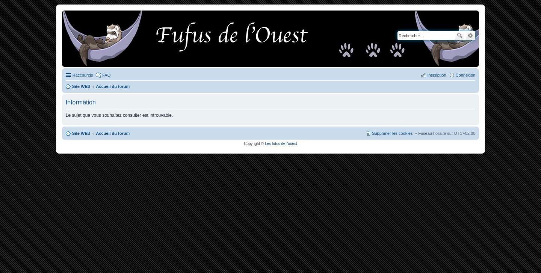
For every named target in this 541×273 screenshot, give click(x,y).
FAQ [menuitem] (106, 75)
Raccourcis (83, 75)
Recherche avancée (470, 35)
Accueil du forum (113, 133)
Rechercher (459, 35)
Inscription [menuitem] (436, 75)
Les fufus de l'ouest (281, 144)
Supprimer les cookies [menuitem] (392, 133)
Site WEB (81, 133)
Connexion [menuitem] (466, 75)
